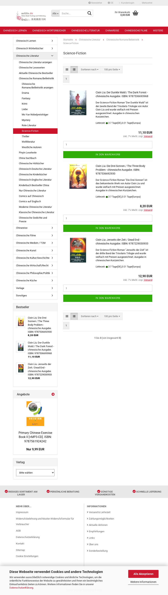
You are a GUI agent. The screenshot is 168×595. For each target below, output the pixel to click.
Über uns (92, 544)
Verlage (20, 288)
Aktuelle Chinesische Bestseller (36, 73)
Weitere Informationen (143, 581)
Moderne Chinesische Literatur (35, 206)
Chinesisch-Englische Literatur (35, 179)
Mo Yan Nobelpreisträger (35, 114)
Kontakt (20, 543)
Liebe (25, 109)
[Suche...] (55, 13)
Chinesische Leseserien (32, 67)
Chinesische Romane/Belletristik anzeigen (37, 86)
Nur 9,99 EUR (35, 449)
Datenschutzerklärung (21, 587)
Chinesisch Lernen (15, 30)
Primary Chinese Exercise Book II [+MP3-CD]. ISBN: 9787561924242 (35, 437)
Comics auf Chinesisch (31, 196)
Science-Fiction (30, 130)
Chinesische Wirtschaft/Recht (32, 265)
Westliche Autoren (31, 147)
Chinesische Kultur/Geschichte (32, 257)
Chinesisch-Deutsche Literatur (35, 168)
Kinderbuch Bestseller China (34, 185)
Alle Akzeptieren (143, 573)
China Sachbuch (27, 158)
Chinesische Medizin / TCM (30, 242)
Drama (25, 92)
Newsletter (95, 3)
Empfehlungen (95, 531)
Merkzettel (146, 3)
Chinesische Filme (136, 30)
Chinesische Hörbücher (31, 163)
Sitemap (20, 550)
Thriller (25, 136)
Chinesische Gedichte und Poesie (33, 219)
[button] (110, 3)
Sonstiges (21, 295)
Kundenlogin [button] (126, 3)
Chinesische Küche (26, 280)
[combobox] (89, 69)
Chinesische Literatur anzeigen (35, 62)
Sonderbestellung (97, 550)
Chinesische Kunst (26, 250)
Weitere (158, 30)
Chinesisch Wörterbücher (49, 30)
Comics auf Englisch (30, 201)
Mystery (26, 120)
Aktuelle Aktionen (97, 525)
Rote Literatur (29, 125)
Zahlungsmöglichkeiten (100, 518)
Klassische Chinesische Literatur (36, 212)
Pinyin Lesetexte (28, 152)
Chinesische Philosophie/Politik (33, 273)
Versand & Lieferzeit (98, 512)
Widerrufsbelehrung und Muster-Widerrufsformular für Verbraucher (45, 521)
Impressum (22, 512)
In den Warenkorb (107, 154)
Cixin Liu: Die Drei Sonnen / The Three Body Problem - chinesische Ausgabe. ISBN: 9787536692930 (120, 169)
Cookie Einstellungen (27, 556)
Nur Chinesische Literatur (32, 190)
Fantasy (26, 98)
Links (91, 537)
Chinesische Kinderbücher (33, 174)
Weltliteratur (28, 141)
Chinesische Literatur (85, 30)
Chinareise (112, 30)
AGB (18, 530)
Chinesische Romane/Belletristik (36, 78)
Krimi (24, 103)
